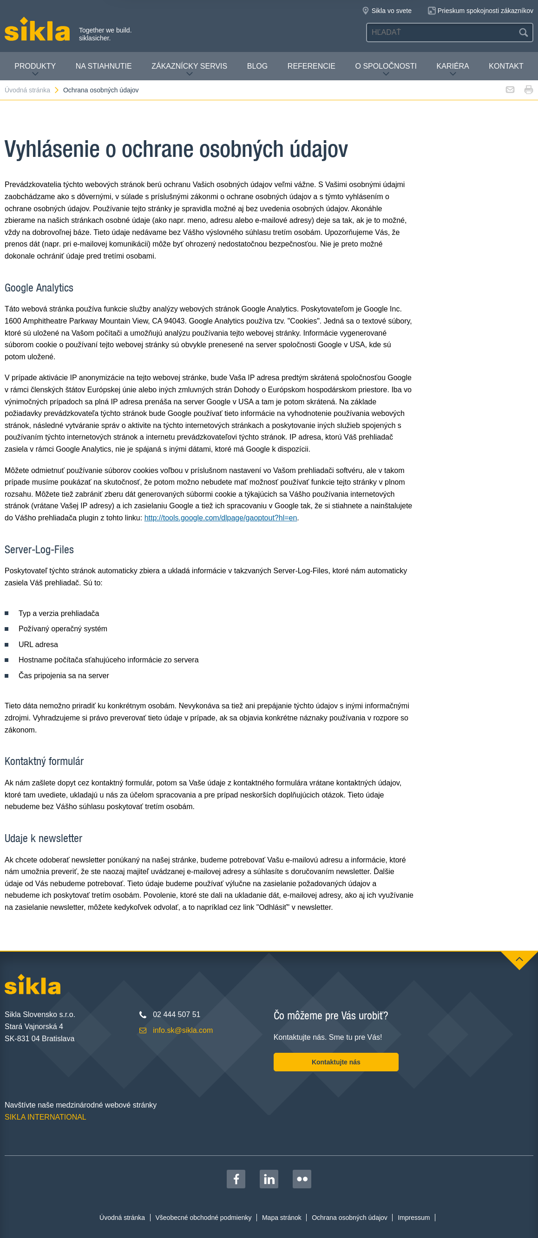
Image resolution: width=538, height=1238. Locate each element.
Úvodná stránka (32, 90)
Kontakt (506, 66)
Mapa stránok (282, 1217)
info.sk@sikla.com (183, 1030)
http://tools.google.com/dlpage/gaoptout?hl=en (220, 518)
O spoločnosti (386, 70)
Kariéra (453, 70)
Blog (257, 66)
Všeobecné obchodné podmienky (204, 1217)
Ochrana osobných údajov (101, 90)
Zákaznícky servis (189, 70)
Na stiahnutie (104, 66)
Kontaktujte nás (336, 1062)
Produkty (35, 70)
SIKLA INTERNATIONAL (45, 1117)
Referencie (311, 66)
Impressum (414, 1217)
